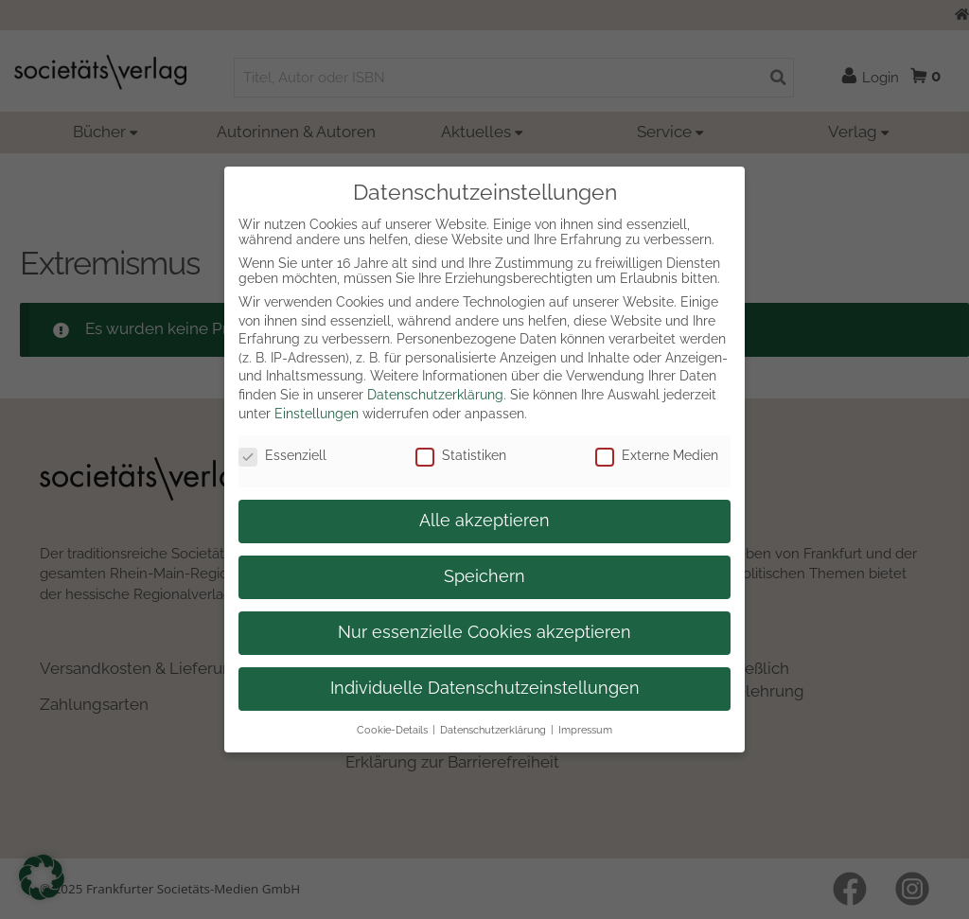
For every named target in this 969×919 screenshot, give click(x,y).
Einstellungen (316, 413)
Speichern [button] (484, 576)
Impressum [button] (585, 729)
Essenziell (282, 455)
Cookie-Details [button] (392, 729)
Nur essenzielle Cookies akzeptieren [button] (484, 632)
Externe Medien (656, 455)
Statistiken (460, 455)
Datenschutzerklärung (435, 394)
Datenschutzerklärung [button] (493, 729)
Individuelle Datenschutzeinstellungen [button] (485, 688)
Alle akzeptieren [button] (484, 520)
